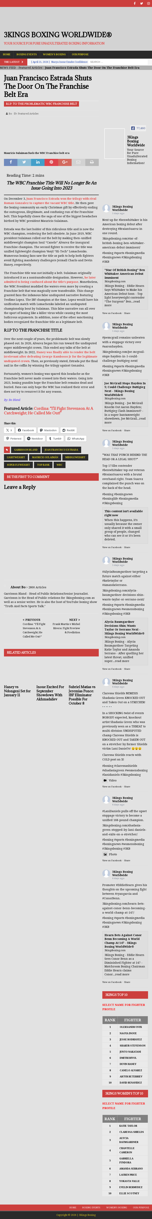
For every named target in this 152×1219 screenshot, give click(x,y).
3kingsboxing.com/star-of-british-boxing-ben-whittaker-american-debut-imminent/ (123, 243)
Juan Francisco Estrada (61, 449)
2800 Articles (37, 587)
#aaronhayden (112, 346)
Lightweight (16, 457)
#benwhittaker (129, 219)
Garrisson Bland (26, 449)
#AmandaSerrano (114, 585)
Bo (10, 113)
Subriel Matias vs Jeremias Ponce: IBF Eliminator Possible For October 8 (82, 695)
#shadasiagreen (113, 770)
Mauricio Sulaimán (45, 457)
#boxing (107, 253)
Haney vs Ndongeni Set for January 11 (17, 691)
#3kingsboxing (132, 257)
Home (6, 54)
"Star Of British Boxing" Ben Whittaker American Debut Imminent (124, 273)
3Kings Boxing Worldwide (122, 208)
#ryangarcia (123, 893)
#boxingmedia (135, 253)
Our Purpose (80, 54)
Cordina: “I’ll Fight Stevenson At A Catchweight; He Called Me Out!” (48, 410)
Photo (109, 854)
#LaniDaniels (111, 811)
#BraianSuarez (128, 228)
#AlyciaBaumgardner (117, 571)
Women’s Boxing (54, 54)
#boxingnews (111, 257)
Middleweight (75, 457)
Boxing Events (27, 54)
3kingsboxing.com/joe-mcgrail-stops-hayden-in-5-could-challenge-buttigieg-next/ (123, 356)
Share (127, 313)
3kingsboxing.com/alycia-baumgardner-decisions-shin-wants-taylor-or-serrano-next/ (123, 595)
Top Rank (43, 465)
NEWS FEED (8, 67)
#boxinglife (110, 498)
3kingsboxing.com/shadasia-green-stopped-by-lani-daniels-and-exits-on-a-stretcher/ (124, 830)
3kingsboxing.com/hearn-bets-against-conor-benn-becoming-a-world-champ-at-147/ (124, 908)
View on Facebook (112, 313)
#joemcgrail (110, 337)
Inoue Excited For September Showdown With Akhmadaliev (50, 693)
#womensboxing (133, 609)
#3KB (105, 261)
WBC (60, 465)
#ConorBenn (111, 898)
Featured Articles (30, 67)
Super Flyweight (18, 465)
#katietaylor (110, 580)
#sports (119, 253)
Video (109, 780)
